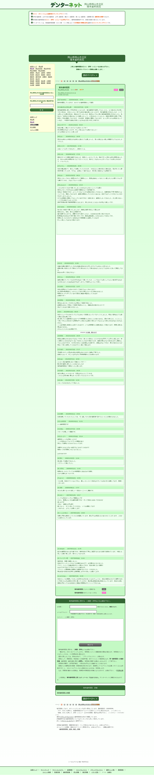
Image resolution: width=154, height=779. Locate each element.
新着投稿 (120, 770)
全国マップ (33, 66)
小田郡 (49, 81)
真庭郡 (32, 83)
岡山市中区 (47, 68)
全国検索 (69, 770)
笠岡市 (49, 72)
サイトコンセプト (67, 721)
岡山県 (41, 66)
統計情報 (85, 772)
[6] (76, 81)
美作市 (32, 79)
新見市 (49, 75)
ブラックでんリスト (67, 717)
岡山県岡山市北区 (63, 89)
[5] (73, 81)
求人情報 (33, 127)
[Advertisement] (77, 40)
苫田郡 (38, 83)
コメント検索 (34, 130)
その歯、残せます (91, 332)
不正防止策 (119, 670)
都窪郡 (38, 81)
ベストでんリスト (81, 770)
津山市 (38, 72)
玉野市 (43, 72)
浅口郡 (43, 81)
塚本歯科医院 (64, 87)
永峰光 (109, 772)
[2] (64, 81)
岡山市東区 (33, 70)
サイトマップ (45, 770)
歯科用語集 (66, 772)
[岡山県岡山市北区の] (89, 81)
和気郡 (32, 81)
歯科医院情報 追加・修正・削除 (69, 729)
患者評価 (57, 772)
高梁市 (43, 75)
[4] (70, 81)
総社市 (38, 75)
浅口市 (38, 79)
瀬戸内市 (38, 77)
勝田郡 (43, 83)
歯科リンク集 (110, 770)
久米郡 (32, 85)
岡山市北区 (39, 68)
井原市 (32, 75)
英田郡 (49, 83)
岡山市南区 (41, 70)
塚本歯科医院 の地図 (63, 692)
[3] (67, 81)
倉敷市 (32, 72)
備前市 (32, 77)
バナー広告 (94, 772)
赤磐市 (44, 77)
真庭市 (50, 77)
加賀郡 (38, 85)
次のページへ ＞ (90, 75)
